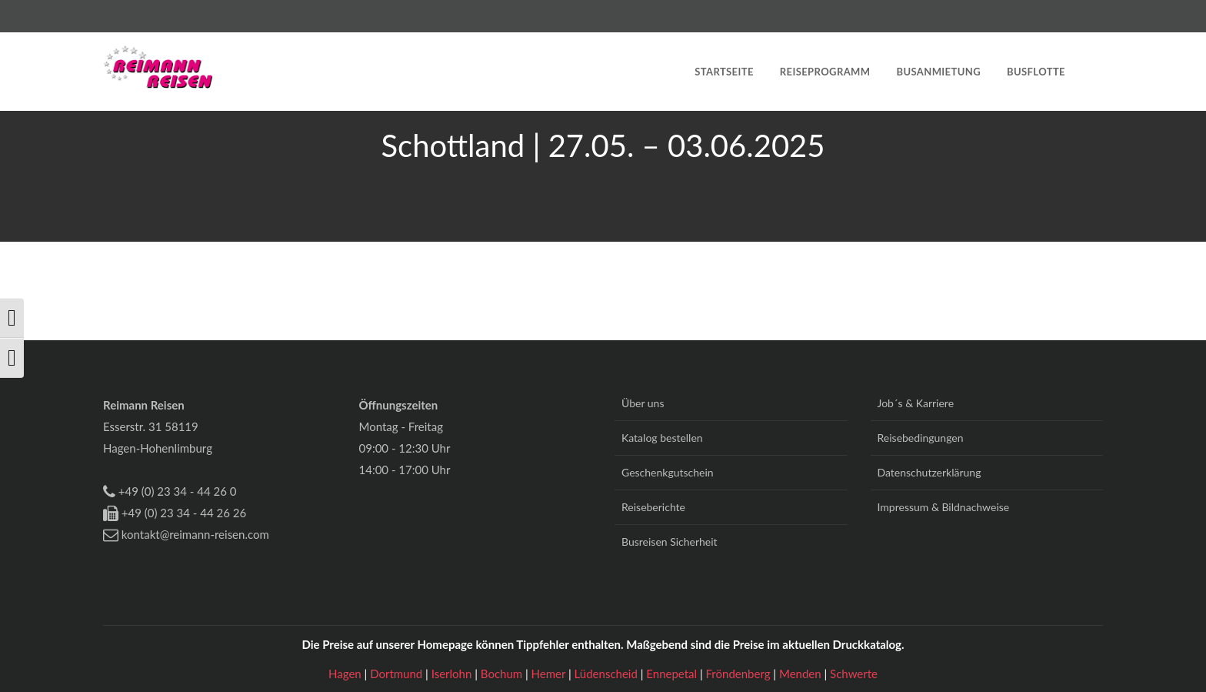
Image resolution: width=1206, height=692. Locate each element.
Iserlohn (453, 673)
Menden (802, 673)
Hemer (549, 673)
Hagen (346, 673)
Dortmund (397, 673)
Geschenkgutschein (667, 472)
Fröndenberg (740, 673)
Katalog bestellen (662, 437)
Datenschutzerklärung (929, 472)
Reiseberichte (653, 506)
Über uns (642, 403)
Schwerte (854, 673)
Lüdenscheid (608, 673)
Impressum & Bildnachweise (944, 506)
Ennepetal (673, 673)
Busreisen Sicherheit (669, 541)
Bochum (503, 673)
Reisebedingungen (921, 437)
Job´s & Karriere (916, 403)
